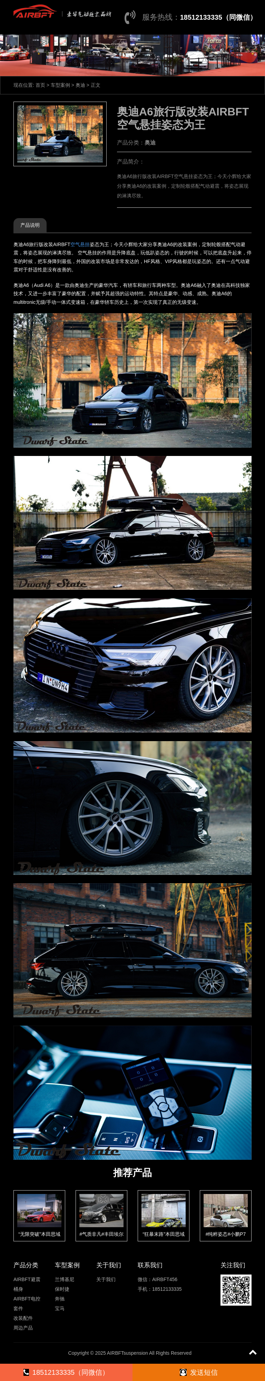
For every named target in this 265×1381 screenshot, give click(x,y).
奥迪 (80, 85)
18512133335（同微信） (218, 17)
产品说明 (30, 225)
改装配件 (23, 1318)
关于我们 (106, 1279)
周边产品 (23, 1328)
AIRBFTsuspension (127, 1353)
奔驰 (60, 1298)
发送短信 (199, 1372)
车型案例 (60, 85)
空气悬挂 (80, 244)
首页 (40, 85)
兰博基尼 (64, 1279)
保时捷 (62, 1289)
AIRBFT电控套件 (26, 1303)
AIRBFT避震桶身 (26, 1284)
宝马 (60, 1308)
